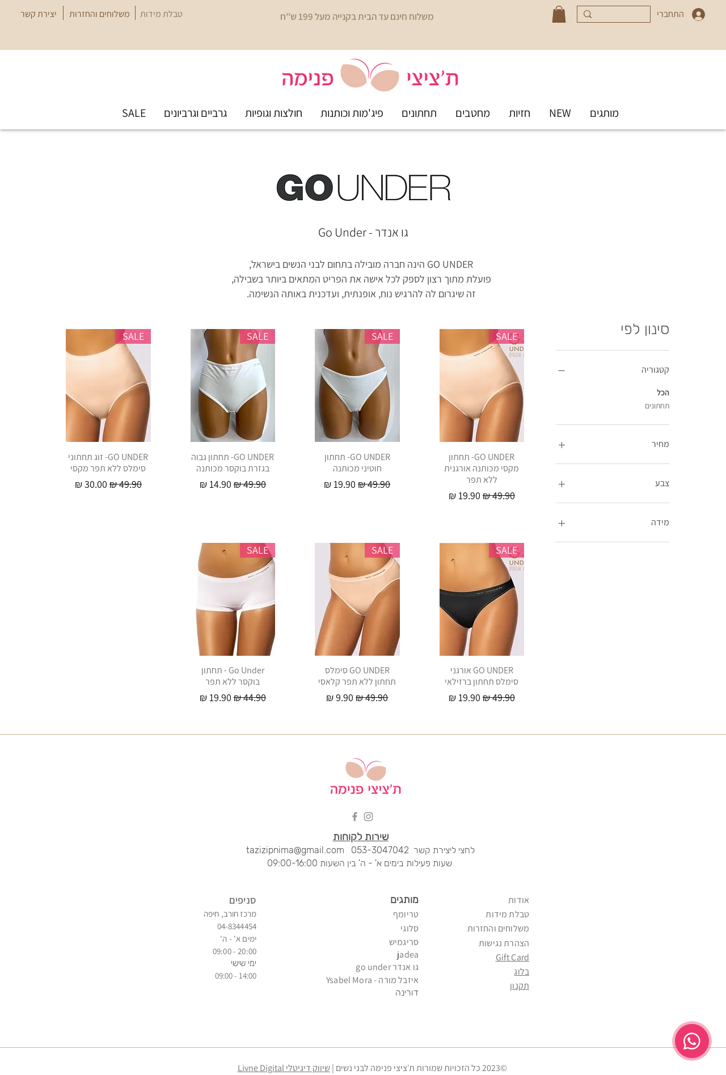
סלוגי (409, 928)
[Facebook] (355, 817)
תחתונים (657, 405)
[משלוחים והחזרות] (99, 14)
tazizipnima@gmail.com (295, 850)
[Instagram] (368, 817)
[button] (559, 14)
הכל (663, 392)
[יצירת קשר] (38, 14)
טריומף (406, 914)
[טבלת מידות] (161, 14)
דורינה (407, 992)
